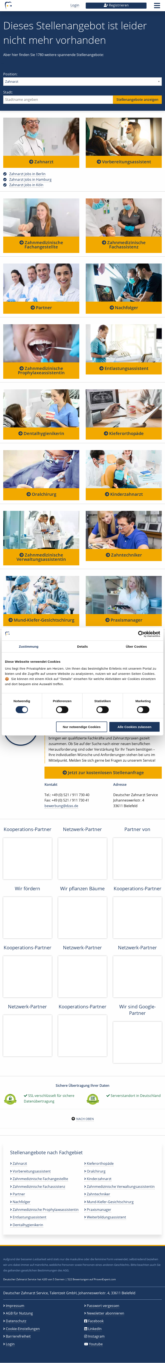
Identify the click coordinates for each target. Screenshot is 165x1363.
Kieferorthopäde (124, 433)
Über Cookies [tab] (136, 646)
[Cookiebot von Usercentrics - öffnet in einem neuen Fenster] (141, 634)
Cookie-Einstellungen (23, 1328)
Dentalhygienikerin (41, 433)
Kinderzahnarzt (124, 494)
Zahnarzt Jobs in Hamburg (30, 179)
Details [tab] (82, 646)
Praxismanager (123, 620)
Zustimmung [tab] (28, 646)
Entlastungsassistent (123, 368)
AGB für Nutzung (19, 1313)
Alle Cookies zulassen (134, 726)
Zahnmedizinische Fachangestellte (41, 245)
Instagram (96, 1336)
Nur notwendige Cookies (82, 726)
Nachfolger (124, 307)
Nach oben (85, 1119)
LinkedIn (95, 1328)
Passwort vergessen (103, 1305)
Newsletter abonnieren (105, 1313)
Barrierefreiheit (18, 1336)
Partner (41, 307)
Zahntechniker (124, 555)
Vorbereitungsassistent (124, 162)
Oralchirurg (41, 494)
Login (74, 5)
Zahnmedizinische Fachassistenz (124, 245)
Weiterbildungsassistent (105, 1217)
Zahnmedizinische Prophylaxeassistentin (41, 370)
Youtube (96, 1344)
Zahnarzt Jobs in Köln (26, 184)
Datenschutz (16, 1321)
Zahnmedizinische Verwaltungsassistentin (41, 557)
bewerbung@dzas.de (61, 805)
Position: (82, 79)
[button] (157, 7)
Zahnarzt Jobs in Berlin (27, 174)
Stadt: (82, 97)
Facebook (96, 1321)
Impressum (15, 1305)
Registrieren (116, 5)
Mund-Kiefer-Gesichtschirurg (41, 620)
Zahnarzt (41, 162)
